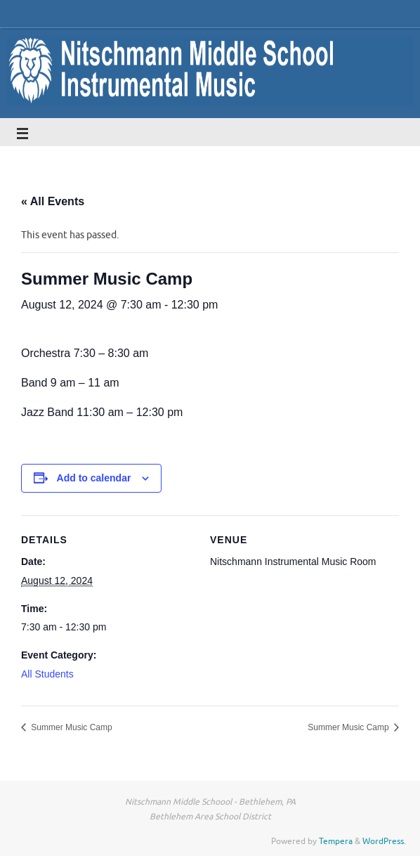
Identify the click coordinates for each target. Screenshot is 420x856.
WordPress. (384, 841)
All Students (47, 674)
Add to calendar (94, 478)
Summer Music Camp (70, 727)
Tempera (336, 841)
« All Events (52, 201)
